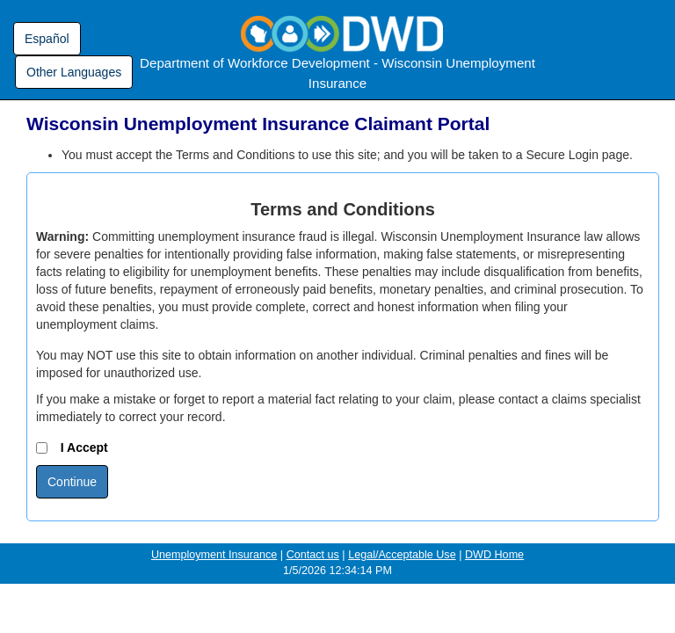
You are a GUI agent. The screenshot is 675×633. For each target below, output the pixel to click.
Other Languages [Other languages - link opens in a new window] (73, 72)
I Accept (72, 447)
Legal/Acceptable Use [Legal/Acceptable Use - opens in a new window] (402, 555)
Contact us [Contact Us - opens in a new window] (313, 555)
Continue (72, 482)
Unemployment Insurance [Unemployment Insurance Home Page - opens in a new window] (214, 555)
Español (47, 39)
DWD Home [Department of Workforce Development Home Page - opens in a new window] (494, 555)
